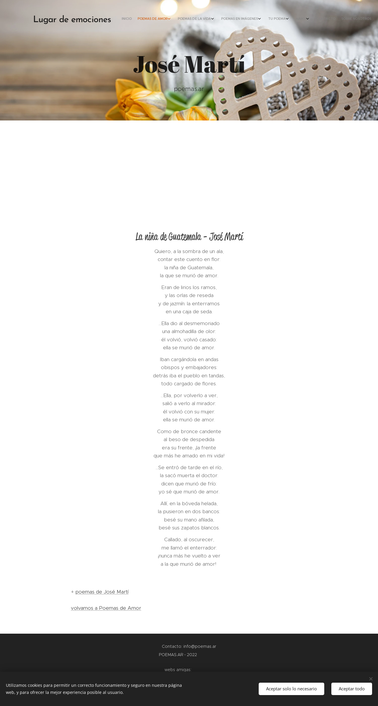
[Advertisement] (189, 164)
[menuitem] (303, 19)
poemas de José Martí (101, 591)
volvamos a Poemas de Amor (106, 608)
